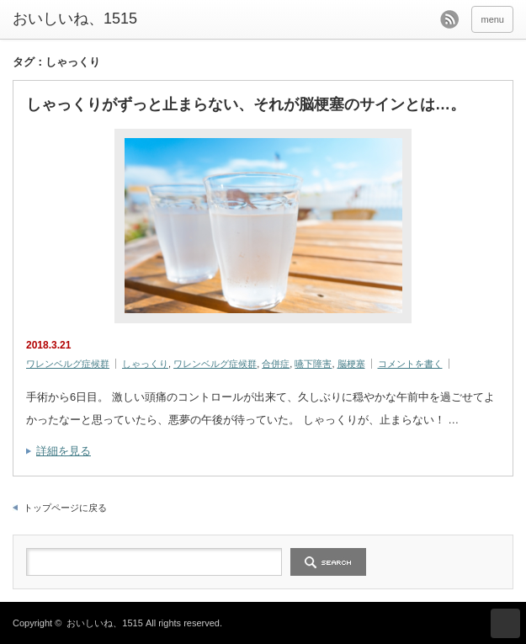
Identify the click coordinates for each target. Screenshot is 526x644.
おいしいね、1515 (75, 18)
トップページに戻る (65, 508)
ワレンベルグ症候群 (67, 364)
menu (492, 19)
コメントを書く (410, 364)
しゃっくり (145, 364)
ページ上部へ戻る (505, 623)
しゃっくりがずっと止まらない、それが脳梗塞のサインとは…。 (245, 104)
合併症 (276, 364)
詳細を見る (63, 450)
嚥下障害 (313, 364)
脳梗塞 (351, 364)
